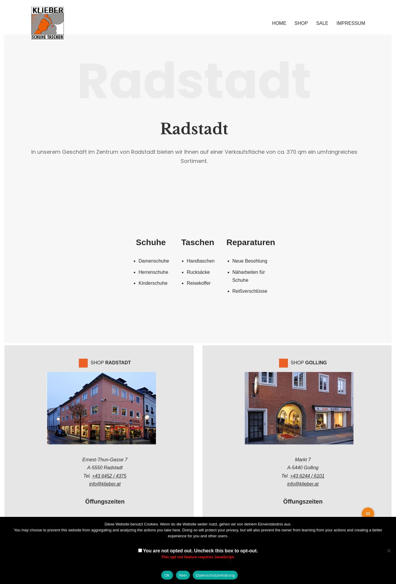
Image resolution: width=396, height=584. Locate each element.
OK (167, 575)
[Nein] (389, 551)
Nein (183, 575)
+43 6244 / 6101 (307, 475)
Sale (322, 23)
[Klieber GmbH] (47, 23)
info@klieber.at (104, 483)
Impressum (351, 23)
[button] (368, 513)
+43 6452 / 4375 (109, 475)
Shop (301, 23)
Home (279, 23)
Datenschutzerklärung (215, 575)
